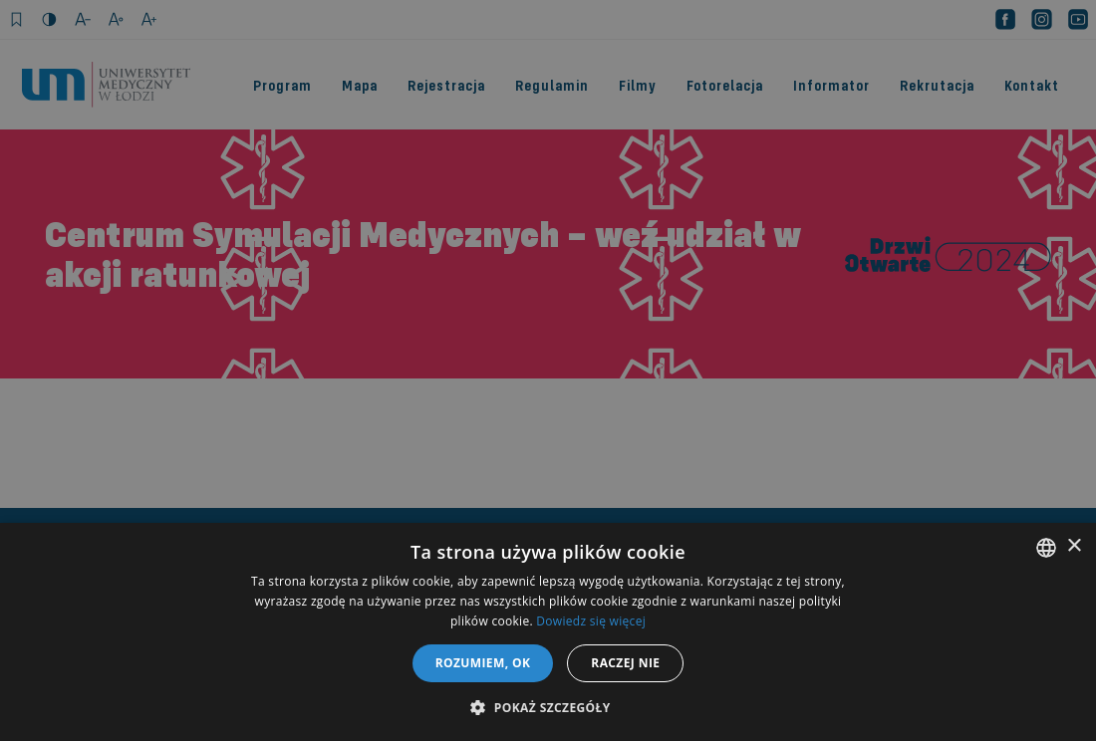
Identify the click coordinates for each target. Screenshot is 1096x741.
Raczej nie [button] (625, 662)
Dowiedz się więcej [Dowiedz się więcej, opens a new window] (591, 621)
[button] (547, 707)
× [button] (1073, 546)
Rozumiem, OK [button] (483, 662)
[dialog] (548, 370)
